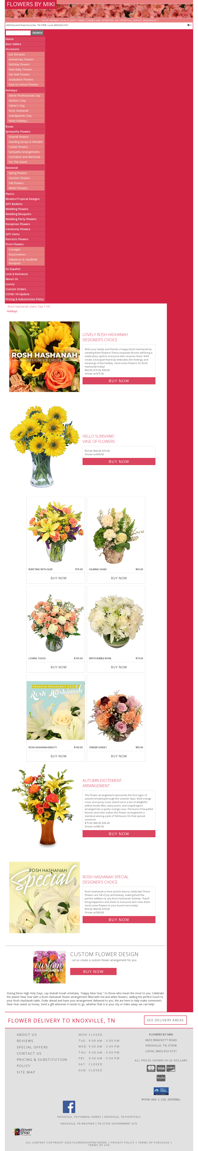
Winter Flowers (18, 188)
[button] (161, 1091)
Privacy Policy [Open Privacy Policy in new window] (123, 1142)
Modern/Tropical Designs (22, 199)
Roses (9, 126)
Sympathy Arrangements (24, 152)
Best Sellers (13, 44)
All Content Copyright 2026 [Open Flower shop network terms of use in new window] (49, 1142)
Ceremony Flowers (18, 229)
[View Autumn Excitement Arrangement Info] (45, 806)
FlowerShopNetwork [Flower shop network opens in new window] (90, 1142)
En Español (13, 269)
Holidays (11, 90)
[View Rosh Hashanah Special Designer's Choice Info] (45, 897)
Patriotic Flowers (17, 239)
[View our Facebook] (69, 1112)
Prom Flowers (15, 244)
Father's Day (17, 105)
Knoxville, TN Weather (78, 1123)
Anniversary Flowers (21, 59)
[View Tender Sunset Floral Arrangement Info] (116, 710)
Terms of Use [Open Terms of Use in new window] (99, 1145)
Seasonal (12, 168)
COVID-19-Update (17, 294)
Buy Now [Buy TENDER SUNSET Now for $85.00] (119, 756)
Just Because (17, 54)
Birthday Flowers (19, 64)
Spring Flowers (18, 173)
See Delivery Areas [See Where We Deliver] (165, 1020)
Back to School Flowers (23, 84)
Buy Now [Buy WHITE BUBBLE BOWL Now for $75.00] (119, 667)
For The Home (18, 162)
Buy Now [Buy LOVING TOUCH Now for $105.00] (59, 667)
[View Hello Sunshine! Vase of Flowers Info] (45, 448)
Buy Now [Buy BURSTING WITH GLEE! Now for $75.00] (59, 578)
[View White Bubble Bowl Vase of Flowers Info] (116, 621)
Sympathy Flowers (18, 131)
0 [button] (189, 25)
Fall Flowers (16, 183)
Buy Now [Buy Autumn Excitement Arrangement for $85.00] (119, 833)
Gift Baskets (14, 204)
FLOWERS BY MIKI (31, 4)
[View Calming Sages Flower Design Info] (116, 532)
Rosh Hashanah (18, 110)
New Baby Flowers (20, 69)
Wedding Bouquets (18, 214)
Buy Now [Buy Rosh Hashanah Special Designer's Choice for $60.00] (119, 919)
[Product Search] (18, 32)
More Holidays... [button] (19, 121)
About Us (12, 279)
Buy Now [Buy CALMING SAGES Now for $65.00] (119, 578)
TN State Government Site (117, 1123)
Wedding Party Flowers (21, 219)
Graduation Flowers (21, 79)
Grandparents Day (20, 115)
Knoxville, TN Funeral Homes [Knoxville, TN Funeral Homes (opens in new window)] (79, 1116)
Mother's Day (17, 100)
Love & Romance (17, 274)
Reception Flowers (18, 224)
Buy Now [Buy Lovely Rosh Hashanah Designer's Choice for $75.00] (119, 380)
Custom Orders (16, 289)
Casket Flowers (18, 147)
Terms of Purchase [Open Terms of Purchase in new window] (154, 1142)
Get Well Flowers (19, 74)
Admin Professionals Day (24, 95)
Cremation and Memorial (24, 157)
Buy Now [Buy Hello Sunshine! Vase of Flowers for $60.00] (119, 461)
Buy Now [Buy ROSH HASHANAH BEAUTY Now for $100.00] (59, 756)
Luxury (10, 284)
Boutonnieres (17, 254)
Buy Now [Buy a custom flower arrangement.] (93, 971)
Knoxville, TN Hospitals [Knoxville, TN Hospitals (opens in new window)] (122, 1116)
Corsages (14, 249)
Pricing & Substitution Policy (25, 299)
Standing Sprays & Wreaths (26, 142)
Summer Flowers (19, 178)
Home (10, 39)
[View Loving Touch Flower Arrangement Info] (56, 621)
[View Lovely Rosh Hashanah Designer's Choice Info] (45, 357)
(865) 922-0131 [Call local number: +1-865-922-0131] (61, 25)
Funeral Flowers (19, 137)
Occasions (12, 49)
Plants (10, 194)
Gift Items (13, 234)
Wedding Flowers (17, 209)
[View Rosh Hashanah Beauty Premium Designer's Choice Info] (56, 710)
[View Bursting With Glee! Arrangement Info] (56, 532)
